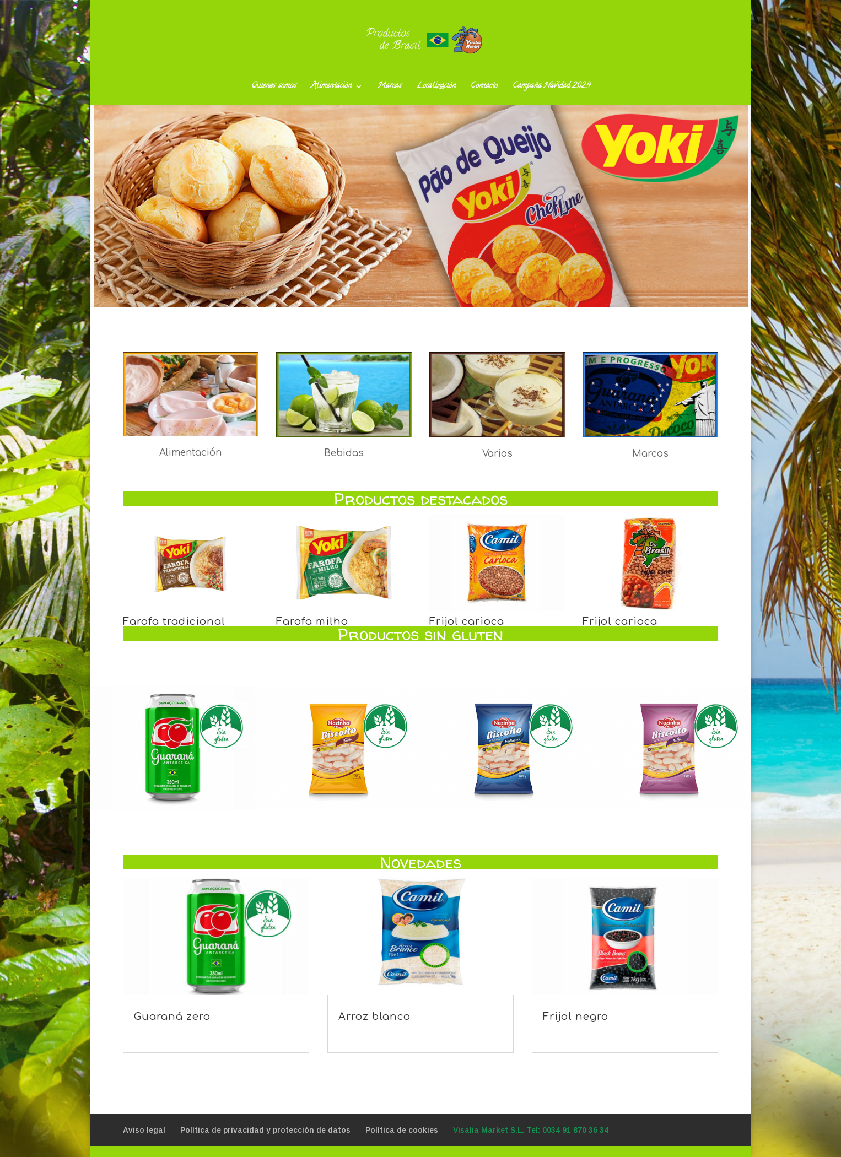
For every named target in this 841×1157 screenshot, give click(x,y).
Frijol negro (575, 1016)
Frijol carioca (466, 621)
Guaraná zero (172, 1016)
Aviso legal (144, 1130)
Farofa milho (312, 621)
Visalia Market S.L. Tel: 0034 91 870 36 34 (530, 1130)
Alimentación (331, 88)
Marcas (390, 88)
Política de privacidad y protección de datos (265, 1130)
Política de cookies (401, 1130)
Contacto (484, 88)
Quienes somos (273, 88)
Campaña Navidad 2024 (551, 88)
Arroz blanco (374, 1016)
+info (421, 214)
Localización (436, 88)
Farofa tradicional (174, 621)
